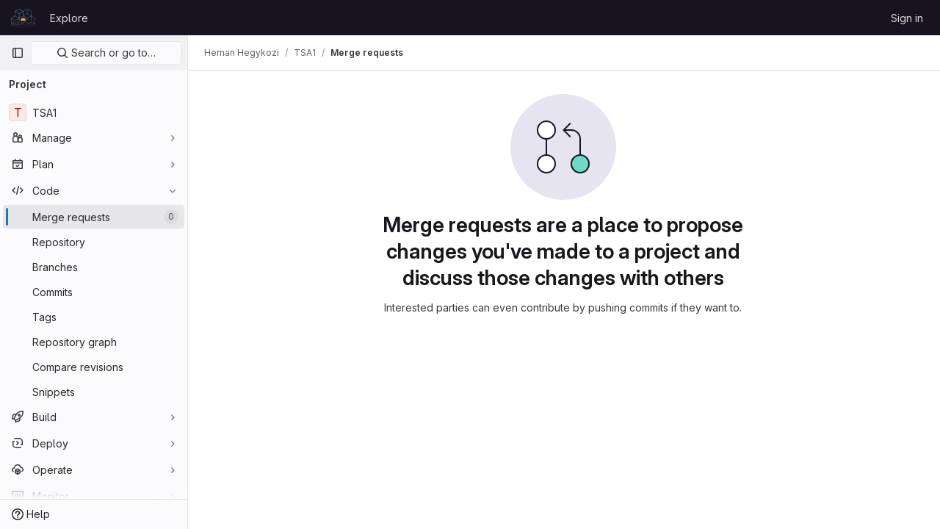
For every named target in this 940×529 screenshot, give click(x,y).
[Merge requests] (93, 216)
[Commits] (93, 291)
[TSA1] (93, 112)
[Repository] (93, 241)
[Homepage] (23, 17)
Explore (69, 18)
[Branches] (93, 266)
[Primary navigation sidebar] (17, 53)
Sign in (907, 18)
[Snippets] (93, 391)
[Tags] (93, 316)
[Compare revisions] (93, 366)
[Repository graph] (93, 341)
